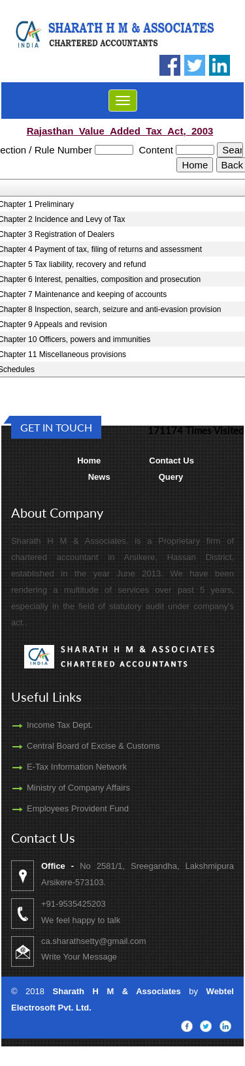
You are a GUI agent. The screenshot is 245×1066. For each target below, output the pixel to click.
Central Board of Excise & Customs (81, 746)
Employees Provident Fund (66, 808)
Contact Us (171, 460)
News (99, 477)
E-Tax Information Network (65, 767)
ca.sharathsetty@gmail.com (105, 941)
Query (171, 477)
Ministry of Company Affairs (66, 787)
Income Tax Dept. (48, 725)
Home (89, 460)
